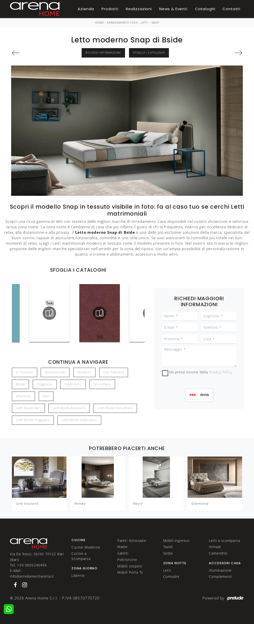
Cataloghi (205, 8)
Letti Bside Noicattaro (115, 408)
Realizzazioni (139, 8)
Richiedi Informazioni (103, 52)
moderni (84, 372)
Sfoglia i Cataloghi (149, 52)
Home (99, 22)
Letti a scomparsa (224, 540)
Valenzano (73, 384)
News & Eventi (173, 8)
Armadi (215, 546)
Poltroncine (127, 559)
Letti (144, 22)
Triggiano (45, 384)
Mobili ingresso (176, 540)
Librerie (78, 575)
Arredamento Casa (122, 22)
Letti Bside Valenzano (79, 420)
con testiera (113, 372)
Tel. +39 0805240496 (28, 565)
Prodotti (109, 8)
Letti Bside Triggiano (33, 420)
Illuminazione (220, 570)
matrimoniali (55, 372)
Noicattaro (102, 384)
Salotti (122, 553)
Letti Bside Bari (28, 408)
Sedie (168, 553)
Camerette (218, 553)
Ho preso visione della (200, 372)
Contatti (231, 8)
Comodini (171, 576)
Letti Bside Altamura (69, 408)
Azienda (86, 8)
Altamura (23, 396)
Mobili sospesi (129, 566)
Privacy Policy (220, 372)
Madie (122, 546)
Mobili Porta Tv (130, 572)
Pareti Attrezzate (131, 540)
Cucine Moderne (85, 547)
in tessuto (24, 372)
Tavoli (168, 546)
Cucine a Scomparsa (81, 556)
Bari (46, 396)
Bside (20, 384)
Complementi (220, 576)
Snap (155, 22)
